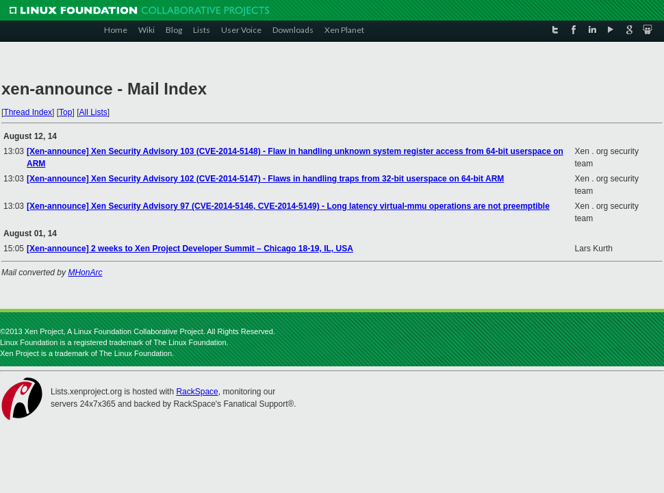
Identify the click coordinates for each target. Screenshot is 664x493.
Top (65, 112)
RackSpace (197, 391)
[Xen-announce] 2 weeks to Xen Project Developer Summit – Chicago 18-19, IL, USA (190, 248)
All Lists (93, 112)
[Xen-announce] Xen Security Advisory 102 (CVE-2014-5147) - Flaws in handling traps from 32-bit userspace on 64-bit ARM (265, 179)
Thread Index (27, 112)
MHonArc (85, 272)
